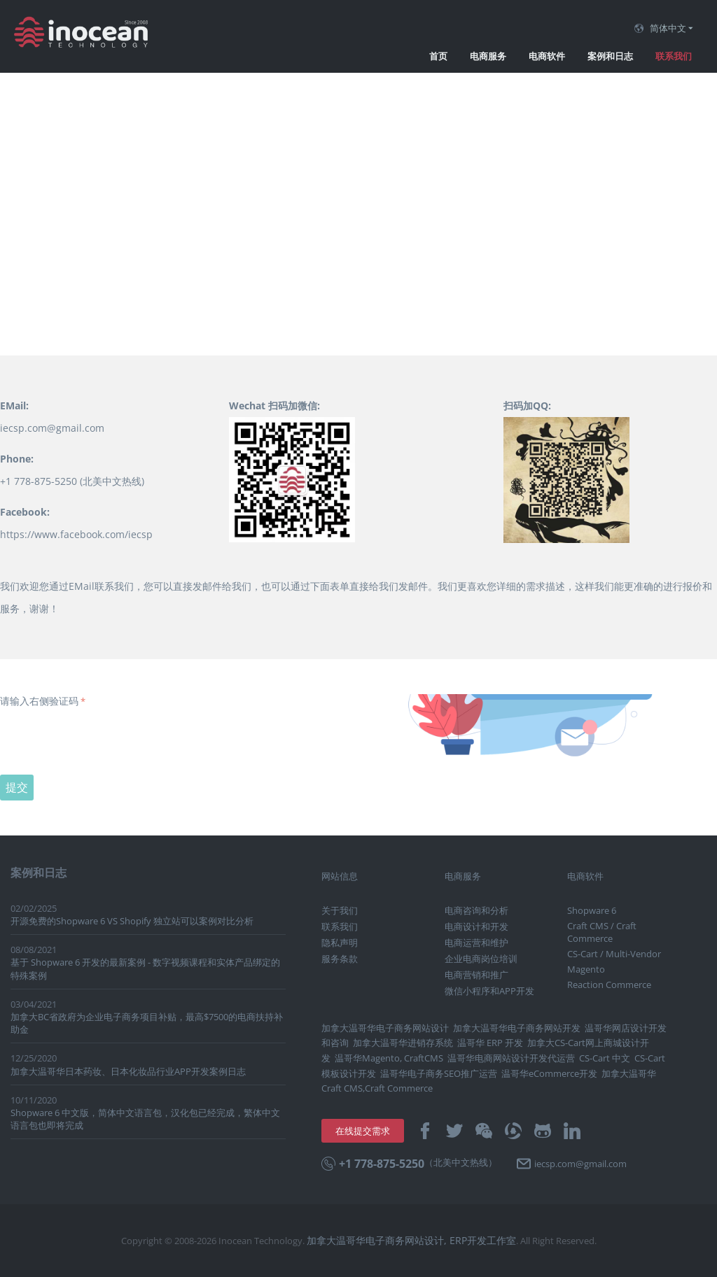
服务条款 (339, 958)
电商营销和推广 (476, 974)
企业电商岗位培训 (481, 958)
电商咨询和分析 (476, 910)
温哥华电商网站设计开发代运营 (511, 1058)
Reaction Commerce (609, 984)
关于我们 (339, 910)
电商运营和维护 (476, 942)
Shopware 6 (591, 910)
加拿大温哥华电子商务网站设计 (385, 1028)
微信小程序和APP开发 (489, 991)
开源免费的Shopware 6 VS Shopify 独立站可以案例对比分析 (132, 921)
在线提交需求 (362, 1130)
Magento (586, 969)
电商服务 (488, 56)
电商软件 (547, 56)
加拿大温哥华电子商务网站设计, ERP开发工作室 (411, 1240)
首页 (438, 56)
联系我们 (673, 56)
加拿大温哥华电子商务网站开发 (516, 1028)
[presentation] (106, 739)
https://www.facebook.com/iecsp (76, 534)
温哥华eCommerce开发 (549, 1073)
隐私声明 (339, 942)
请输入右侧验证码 (39, 700)
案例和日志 (610, 56)
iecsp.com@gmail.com (52, 428)
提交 (17, 787)
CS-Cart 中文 (604, 1058)
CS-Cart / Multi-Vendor (614, 953)
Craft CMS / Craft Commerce (601, 932)
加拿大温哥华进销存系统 (403, 1042)
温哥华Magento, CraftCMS (389, 1058)
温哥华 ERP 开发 (490, 1042)
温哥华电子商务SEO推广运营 (438, 1073)
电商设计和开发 (476, 926)
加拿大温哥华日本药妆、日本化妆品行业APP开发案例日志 (128, 1071)
